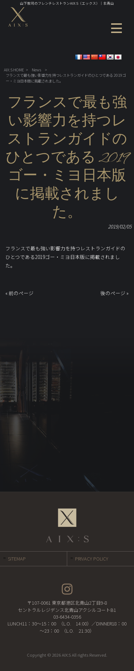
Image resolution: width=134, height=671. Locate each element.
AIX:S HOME (14, 69)
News (36, 69)
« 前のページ (19, 293)
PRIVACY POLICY (91, 558)
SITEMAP (17, 558)
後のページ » (114, 293)
